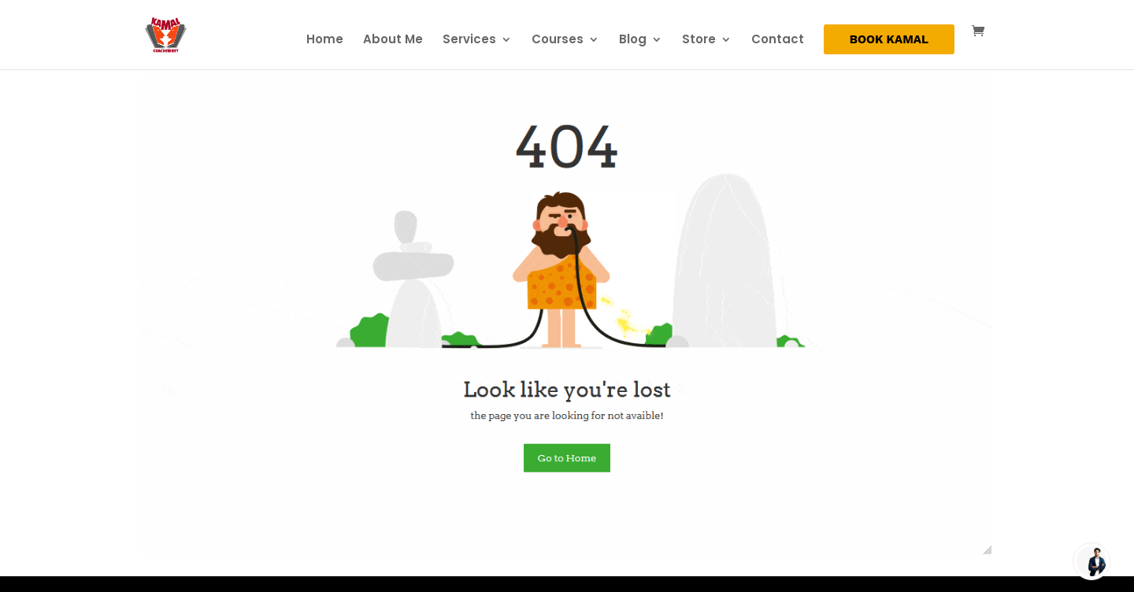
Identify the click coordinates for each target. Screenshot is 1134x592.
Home (324, 40)
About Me (393, 40)
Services (469, 40)
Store (699, 40)
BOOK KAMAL (889, 40)
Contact (777, 40)
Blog (633, 40)
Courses (558, 40)
